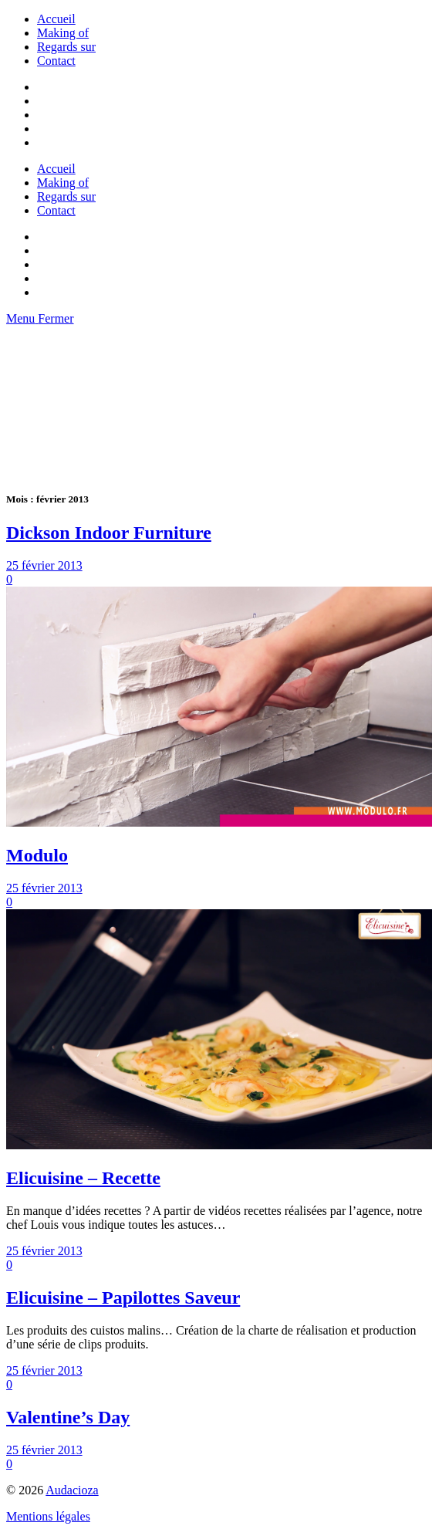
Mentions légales (48, 1516)
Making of (63, 32)
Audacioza (72, 1490)
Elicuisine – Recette (83, 1178)
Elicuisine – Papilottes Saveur (123, 1297)
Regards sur (66, 46)
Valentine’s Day (68, 1417)
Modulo (37, 855)
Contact (56, 60)
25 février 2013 (44, 565)
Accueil (56, 18)
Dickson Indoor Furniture (108, 533)
